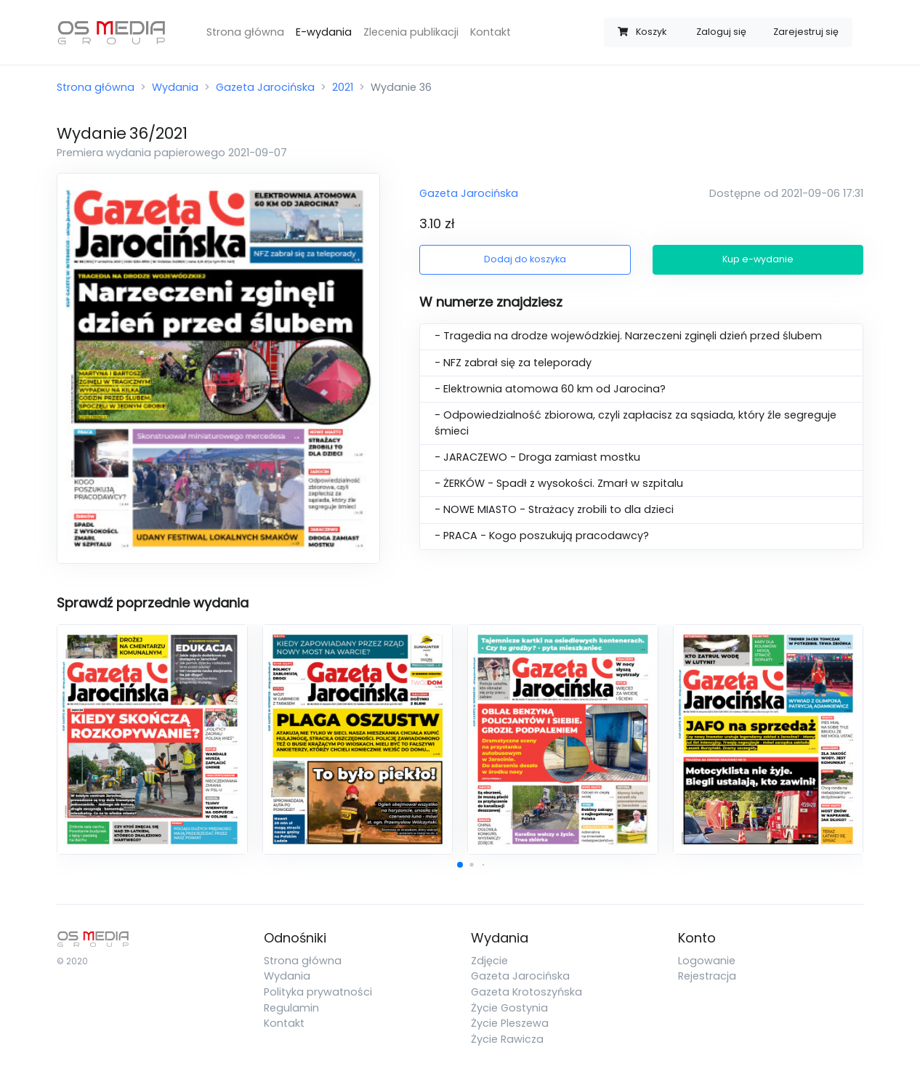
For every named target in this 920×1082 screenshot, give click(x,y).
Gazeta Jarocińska (265, 87)
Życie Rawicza (507, 1039)
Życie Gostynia (509, 1008)
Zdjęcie (489, 960)
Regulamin (291, 1008)
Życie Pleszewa (510, 1023)
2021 (342, 87)
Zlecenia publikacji (411, 32)
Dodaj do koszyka (525, 259)
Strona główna (245, 32)
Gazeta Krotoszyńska (526, 992)
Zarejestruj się (806, 31)
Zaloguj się (721, 31)
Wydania (175, 87)
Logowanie (706, 960)
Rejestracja (707, 976)
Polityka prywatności (318, 992)
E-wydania (324, 32)
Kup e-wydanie (758, 259)
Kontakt (490, 32)
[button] (460, 865)
